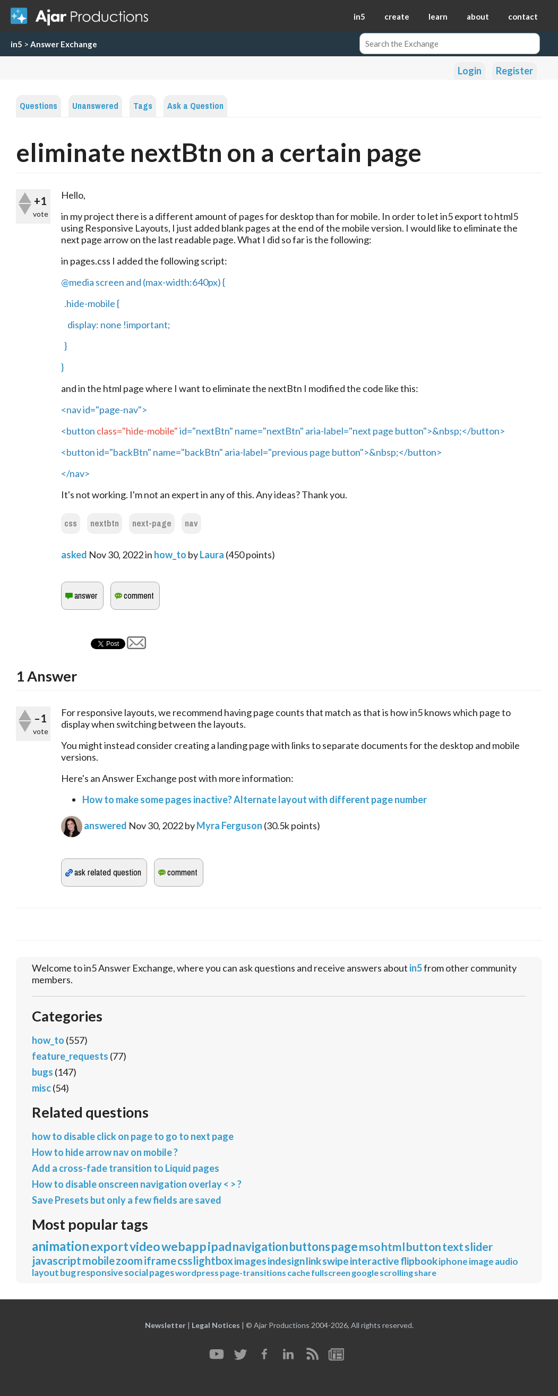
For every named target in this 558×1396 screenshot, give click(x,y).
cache (298, 1272)
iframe (160, 1260)
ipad (219, 1246)
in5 (359, 16)
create (396, 16)
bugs (42, 1072)
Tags (142, 106)
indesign (286, 1261)
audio (506, 1261)
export (109, 1246)
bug (68, 1272)
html (393, 1246)
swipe (335, 1261)
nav (191, 523)
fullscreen (330, 1272)
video (145, 1246)
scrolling (396, 1272)
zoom (129, 1260)
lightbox (213, 1260)
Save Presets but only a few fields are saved (126, 1200)
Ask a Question (195, 106)
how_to (170, 554)
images (250, 1261)
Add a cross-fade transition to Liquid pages (125, 1168)
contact (523, 16)
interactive (374, 1261)
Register (514, 70)
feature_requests (70, 1056)
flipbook (418, 1261)
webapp (184, 1246)
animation (60, 1246)
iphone (453, 1261)
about (478, 16)
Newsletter (165, 1325)
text (452, 1246)
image (481, 1261)
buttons (309, 1246)
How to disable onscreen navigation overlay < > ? (137, 1184)
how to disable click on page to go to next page (133, 1136)
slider (479, 1246)
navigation (260, 1246)
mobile (98, 1260)
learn (438, 16)
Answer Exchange (63, 44)
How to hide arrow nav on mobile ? (105, 1152)
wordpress (197, 1272)
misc (41, 1088)
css (70, 523)
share (425, 1272)
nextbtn (104, 523)
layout (45, 1272)
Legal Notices (216, 1325)
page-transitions (253, 1272)
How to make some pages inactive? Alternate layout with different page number (254, 799)
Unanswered (95, 106)
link (313, 1261)
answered (105, 825)
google (365, 1272)
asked (74, 554)
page (344, 1246)
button (423, 1246)
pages (161, 1272)
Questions (38, 106)
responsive (100, 1272)
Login (470, 70)
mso (369, 1246)
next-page (151, 523)
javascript (56, 1260)
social (136, 1272)
